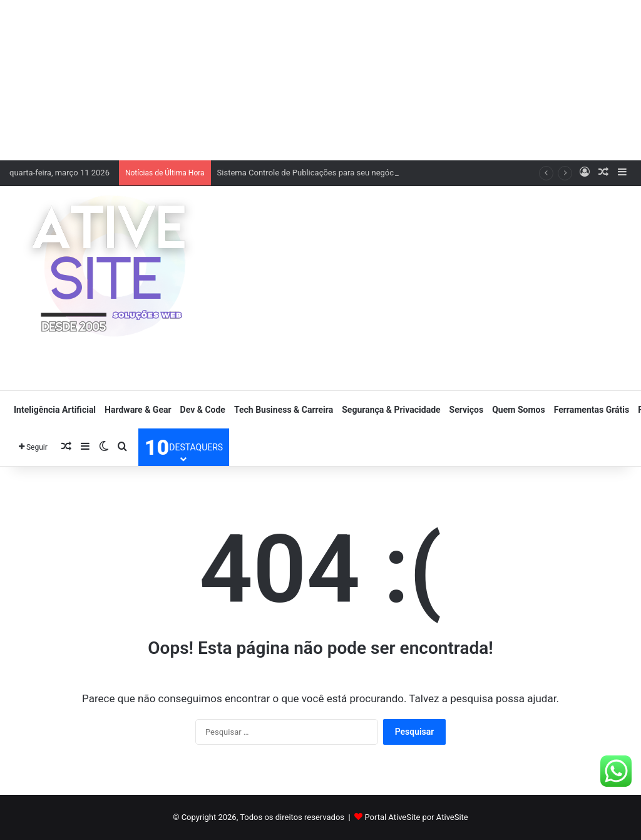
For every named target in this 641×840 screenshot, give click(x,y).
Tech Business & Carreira (283, 410)
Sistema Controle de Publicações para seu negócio (309, 172)
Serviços (466, 410)
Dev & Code (202, 410)
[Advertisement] (320, 78)
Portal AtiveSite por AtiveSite (416, 817)
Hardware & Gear (138, 410)
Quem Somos (518, 410)
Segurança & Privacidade (391, 410)
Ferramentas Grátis (592, 410)
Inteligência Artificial (55, 410)
